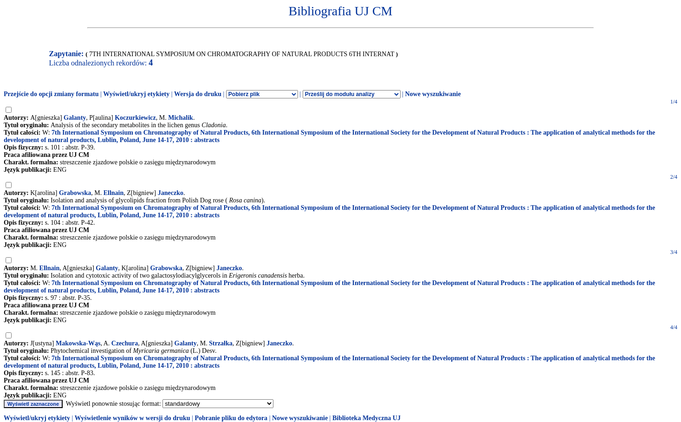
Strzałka (221, 343)
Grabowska (75, 192)
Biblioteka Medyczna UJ (366, 418)
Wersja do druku (197, 94)
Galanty (75, 117)
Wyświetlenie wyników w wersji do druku (132, 418)
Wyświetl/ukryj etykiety (136, 94)
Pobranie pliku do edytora (231, 418)
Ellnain (114, 192)
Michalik (180, 117)
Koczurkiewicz (135, 117)
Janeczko (170, 192)
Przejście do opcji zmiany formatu (51, 94)
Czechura (124, 343)
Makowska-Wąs (78, 343)
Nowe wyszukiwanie (432, 94)
